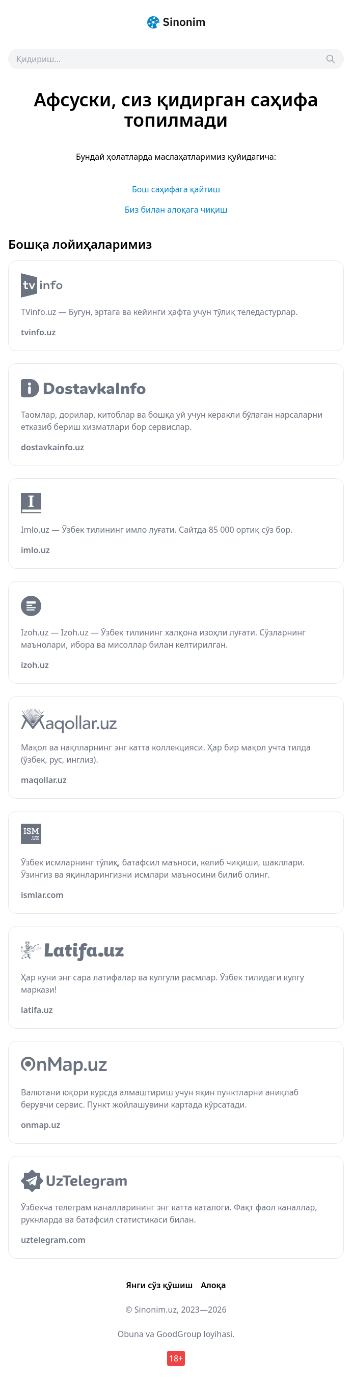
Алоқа (213, 1285)
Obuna (131, 1334)
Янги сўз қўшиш (159, 1285)
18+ (176, 1358)
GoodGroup (178, 1334)
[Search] (330, 59)
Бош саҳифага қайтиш (176, 189)
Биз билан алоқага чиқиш (176, 209)
